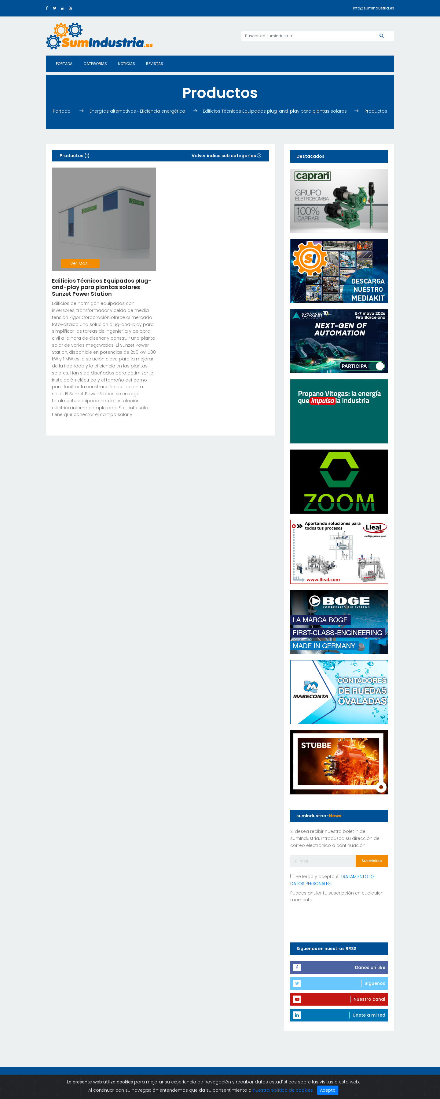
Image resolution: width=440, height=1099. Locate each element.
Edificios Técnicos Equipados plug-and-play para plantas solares (275, 111)
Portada (64, 63)
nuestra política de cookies (283, 1090)
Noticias (126, 63)
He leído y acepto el (332, 880)
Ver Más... (80, 263)
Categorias (95, 63)
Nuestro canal (369, 999)
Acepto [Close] (328, 1090)
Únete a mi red (369, 1015)
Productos (376, 111)
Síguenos (375, 983)
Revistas (154, 63)
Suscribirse (372, 860)
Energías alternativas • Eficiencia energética (137, 111)
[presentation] (336, 921)
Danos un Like (370, 967)
